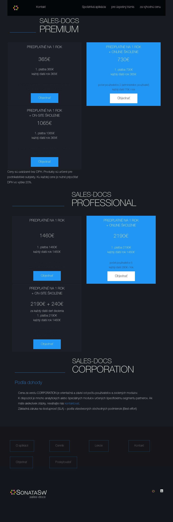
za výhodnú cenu (150, 7)
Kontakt (41, 7)
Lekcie (99, 449)
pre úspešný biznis (122, 7)
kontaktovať (72, 403)
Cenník (59, 449)
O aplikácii (22, 449)
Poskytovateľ (63, 465)
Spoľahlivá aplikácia (94, 7)
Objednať (44, 98)
